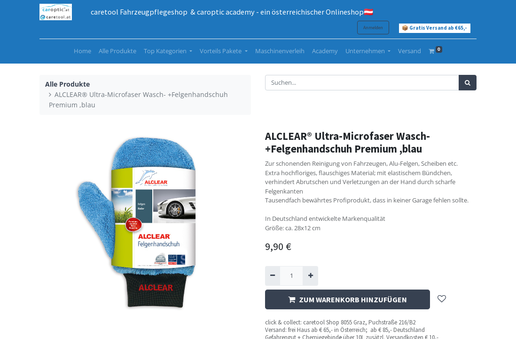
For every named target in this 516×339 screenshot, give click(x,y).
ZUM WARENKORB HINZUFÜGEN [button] (347, 299)
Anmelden (373, 27)
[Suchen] (468, 83)
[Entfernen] (272, 276)
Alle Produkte (67, 84)
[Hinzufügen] (310, 276)
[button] (441, 299)
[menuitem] (82, 51)
